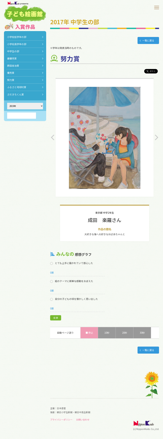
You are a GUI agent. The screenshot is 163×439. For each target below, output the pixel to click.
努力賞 (10, 80)
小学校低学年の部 (16, 37)
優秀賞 (10, 72)
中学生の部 (13, 51)
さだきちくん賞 (15, 94)
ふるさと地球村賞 (16, 87)
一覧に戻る (148, 40)
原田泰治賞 (13, 65)
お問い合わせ (82, 419)
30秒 (142, 332)
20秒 (124, 332)
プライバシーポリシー (61, 419)
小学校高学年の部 (16, 44)
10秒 (106, 332)
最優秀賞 (12, 58)
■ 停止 (89, 332)
